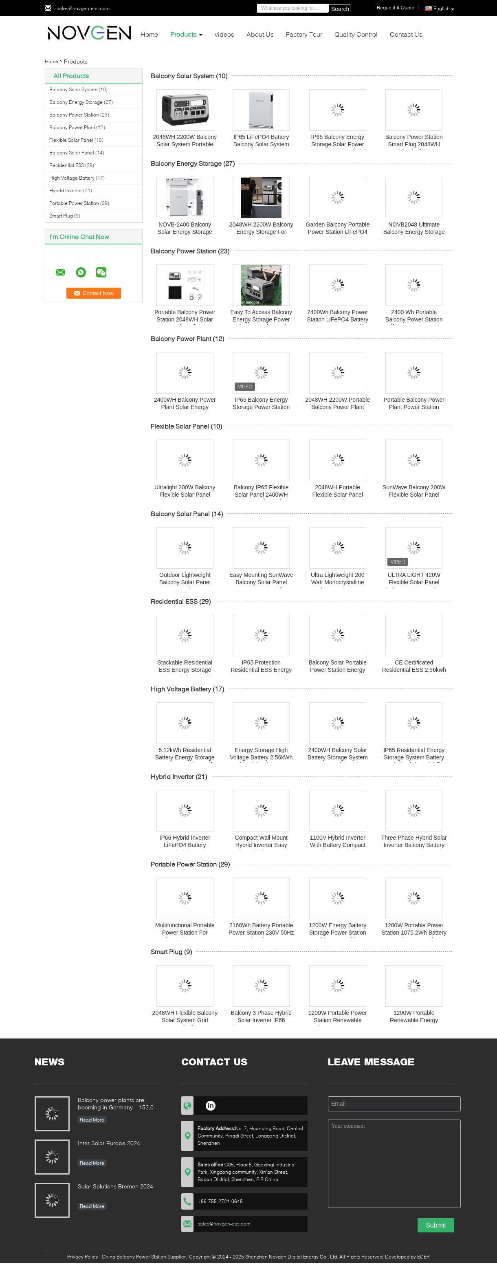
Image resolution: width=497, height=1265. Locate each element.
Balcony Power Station (74, 115)
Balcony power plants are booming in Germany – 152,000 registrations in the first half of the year (119, 1104)
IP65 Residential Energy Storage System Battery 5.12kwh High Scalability (414, 757)
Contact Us (406, 34)
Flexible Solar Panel (71, 140)
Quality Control (356, 34)
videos (224, 34)
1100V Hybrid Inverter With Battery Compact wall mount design (337, 845)
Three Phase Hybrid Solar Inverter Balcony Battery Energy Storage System (414, 845)
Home (149, 34)
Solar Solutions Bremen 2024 (115, 1186)
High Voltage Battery (72, 178)
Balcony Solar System (73, 89)
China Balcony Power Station (134, 1257)
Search (340, 9)
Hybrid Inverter (65, 190)
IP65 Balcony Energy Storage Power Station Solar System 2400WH (261, 407)
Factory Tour (304, 34)
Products (183, 34)
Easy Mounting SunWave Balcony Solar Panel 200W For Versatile (261, 582)
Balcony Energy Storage (76, 102)
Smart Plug (61, 216)
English (443, 8)
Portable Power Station (74, 203)
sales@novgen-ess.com (83, 8)
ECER (423, 1257)
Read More (92, 1120)
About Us (260, 34)
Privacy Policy (82, 1257)
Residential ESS (66, 165)
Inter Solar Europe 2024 (109, 1143)
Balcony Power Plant (72, 127)
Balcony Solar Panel (71, 153)
